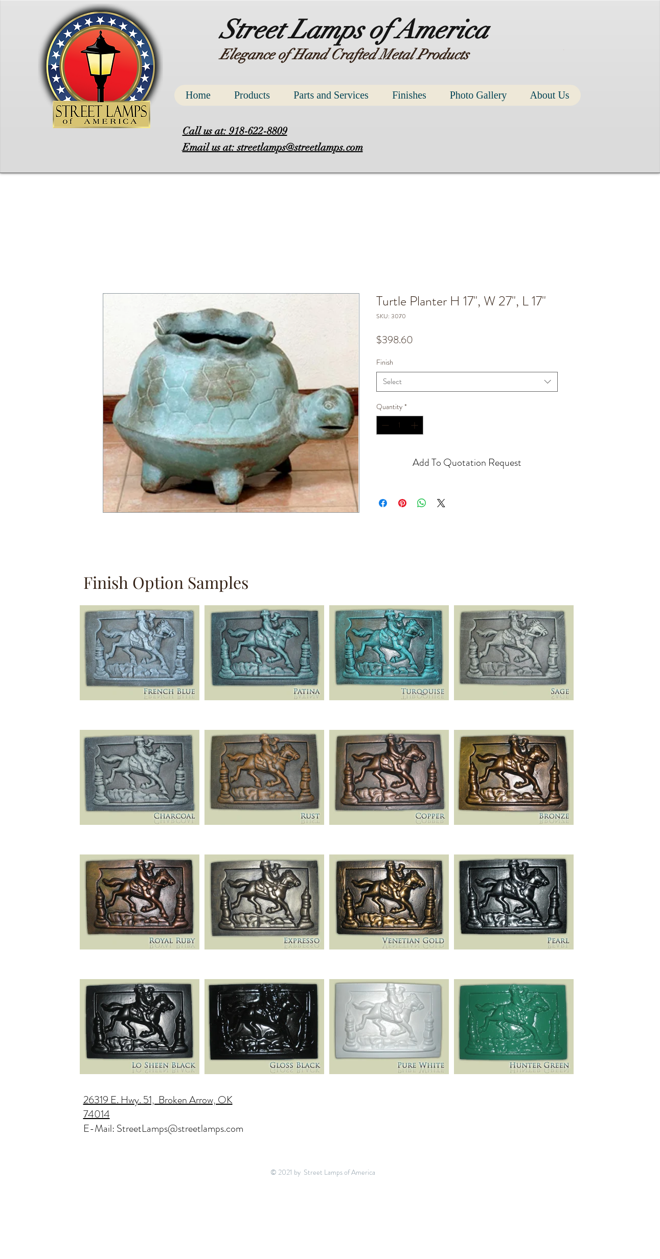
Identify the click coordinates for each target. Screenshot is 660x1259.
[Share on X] (441, 503)
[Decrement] (384, 425)
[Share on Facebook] (383, 503)
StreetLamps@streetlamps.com (180, 1128)
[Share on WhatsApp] (422, 503)
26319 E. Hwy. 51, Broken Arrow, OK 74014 (158, 1107)
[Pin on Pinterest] (402, 503)
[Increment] (415, 425)
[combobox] (467, 382)
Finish (384, 362)
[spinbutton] (400, 425)
